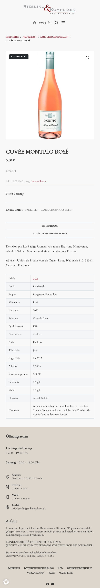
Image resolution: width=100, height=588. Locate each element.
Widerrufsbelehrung (79, 568)
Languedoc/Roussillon (57, 210)
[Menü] (63, 23)
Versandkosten (39, 181)
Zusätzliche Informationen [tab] (50, 233)
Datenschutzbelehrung (39, 568)
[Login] (34, 22)
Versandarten (35, 573)
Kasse (52, 573)
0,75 (35, 278)
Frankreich (32, 210)
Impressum (14, 568)
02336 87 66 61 (20, 488)
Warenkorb (66, 573)
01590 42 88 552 (21, 498)
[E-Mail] (52, 584)
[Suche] (56, 22)
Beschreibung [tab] (50, 226)
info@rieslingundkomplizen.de (29, 508)
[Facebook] (47, 584)
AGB (60, 568)
